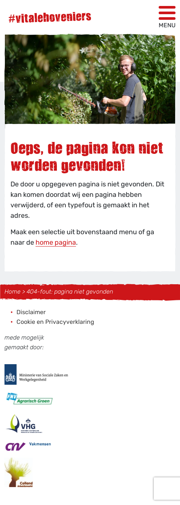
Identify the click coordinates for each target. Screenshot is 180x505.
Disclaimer (31, 312)
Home (12, 291)
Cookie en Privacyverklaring (55, 321)
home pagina (56, 242)
